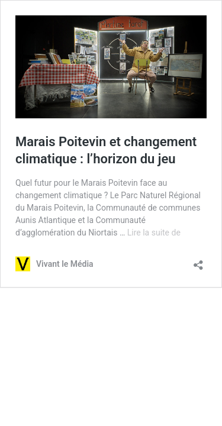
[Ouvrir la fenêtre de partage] (198, 261)
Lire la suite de (154, 232)
